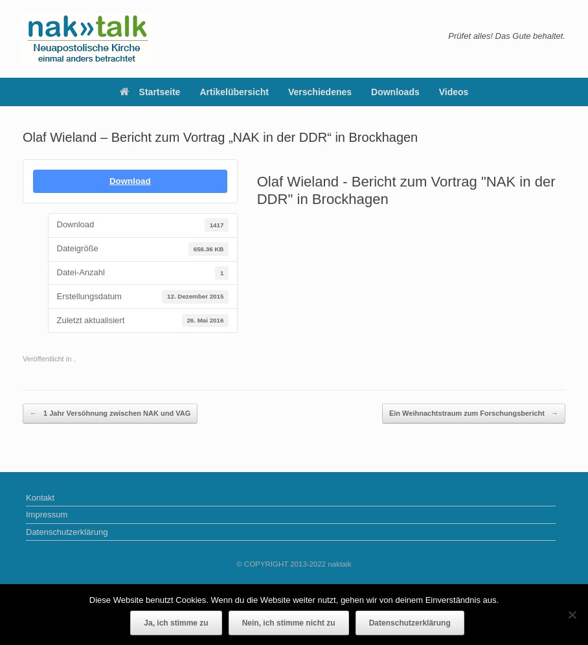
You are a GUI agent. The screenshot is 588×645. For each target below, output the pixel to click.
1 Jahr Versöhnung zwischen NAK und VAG (110, 413)
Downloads (395, 92)
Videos (454, 92)
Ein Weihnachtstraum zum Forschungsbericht (473, 413)
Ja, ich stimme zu (176, 623)
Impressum (46, 514)
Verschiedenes (320, 92)
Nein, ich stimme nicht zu (288, 623)
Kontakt (40, 498)
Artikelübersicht (234, 92)
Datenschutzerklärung (66, 532)
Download (130, 181)
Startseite (150, 92)
